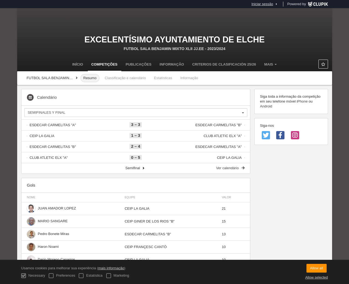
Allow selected (316, 277)
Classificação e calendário (125, 78)
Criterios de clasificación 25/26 (224, 64)
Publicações (139, 64)
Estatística (91, 275)
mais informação (111, 268)
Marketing (117, 275)
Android (266, 106)
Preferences (62, 275)
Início (77, 64)
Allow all (316, 268)
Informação (172, 64)
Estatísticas (163, 78)
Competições (104, 64)
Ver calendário (230, 168)
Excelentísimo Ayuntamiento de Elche (174, 39)
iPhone (302, 101)
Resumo (90, 78)
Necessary (33, 275)
